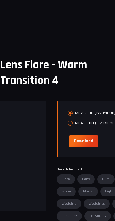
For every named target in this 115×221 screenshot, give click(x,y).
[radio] (70, 113)
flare (66, 179)
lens (86, 179)
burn (106, 179)
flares (88, 191)
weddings (97, 203)
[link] (83, 141)
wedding (69, 203)
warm (66, 191)
